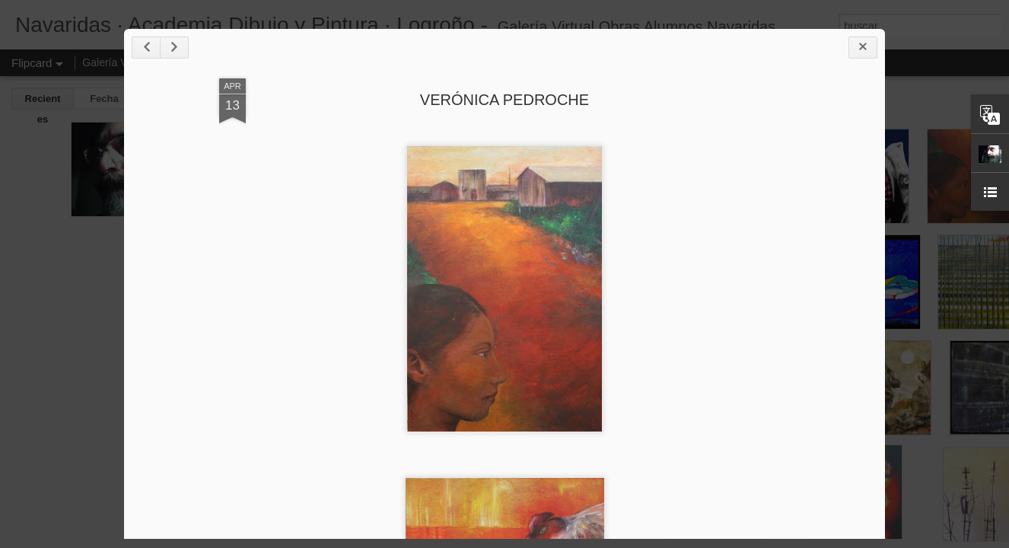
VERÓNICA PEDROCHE (504, 99)
